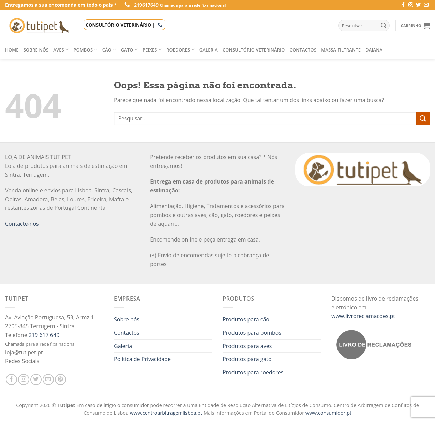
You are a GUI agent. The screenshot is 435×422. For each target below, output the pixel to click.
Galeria (208, 50)
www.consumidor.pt (328, 413)
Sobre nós (36, 50)
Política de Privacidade (142, 359)
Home (12, 50)
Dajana (373, 50)
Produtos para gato (247, 359)
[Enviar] (423, 118)
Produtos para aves (247, 346)
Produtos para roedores (253, 372)
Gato (129, 49)
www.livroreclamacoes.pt (363, 316)
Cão (109, 49)
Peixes (152, 49)
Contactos (303, 50)
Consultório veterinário (254, 50)
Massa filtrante (341, 50)
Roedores (180, 49)
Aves (61, 49)
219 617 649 (44, 335)
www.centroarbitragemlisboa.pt (167, 413)
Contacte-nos (22, 224)
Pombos (85, 49)
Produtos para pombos (252, 332)
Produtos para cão (246, 319)
